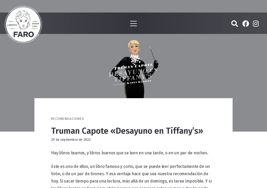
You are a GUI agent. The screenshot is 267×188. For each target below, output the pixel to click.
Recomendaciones (67, 119)
